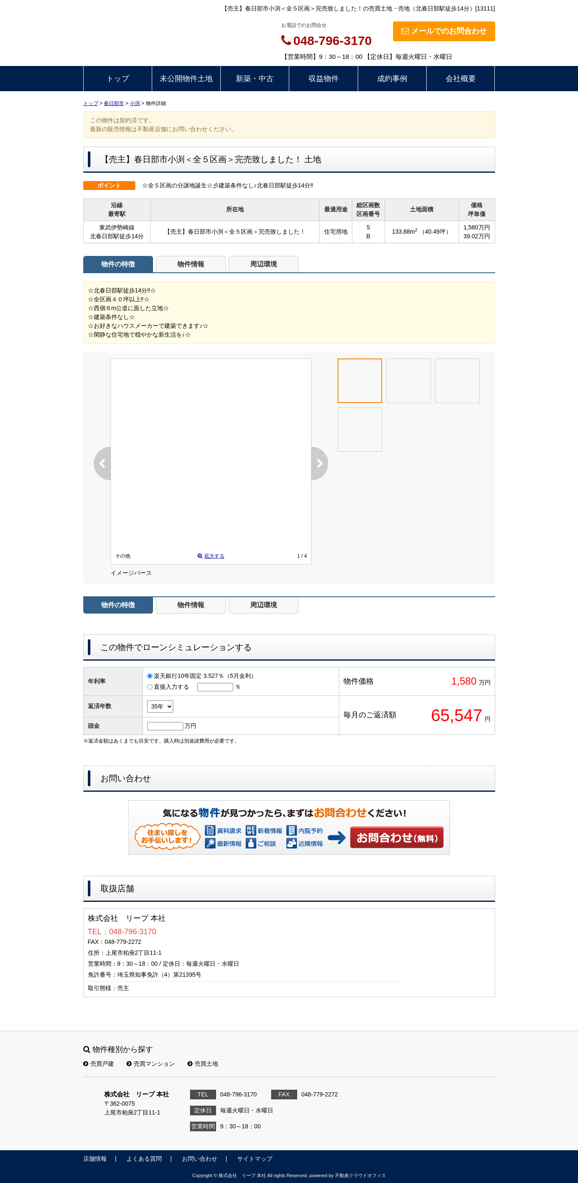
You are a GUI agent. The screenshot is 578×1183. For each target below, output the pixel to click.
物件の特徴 (118, 264)
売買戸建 (98, 1063)
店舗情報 (95, 1158)
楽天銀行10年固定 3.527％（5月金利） (205, 675)
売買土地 (202, 1063)
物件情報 (190, 264)
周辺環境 (263, 264)
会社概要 (461, 78)
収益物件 (324, 78)
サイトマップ (254, 1158)
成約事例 (392, 78)
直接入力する (171, 686)
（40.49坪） (435, 231)
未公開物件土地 (186, 78)
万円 (190, 725)
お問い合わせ (397, 837)
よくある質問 (144, 1158)
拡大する (211, 556)
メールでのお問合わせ (444, 31)
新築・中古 (255, 78)
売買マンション (151, 1063)
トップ (117, 78)
